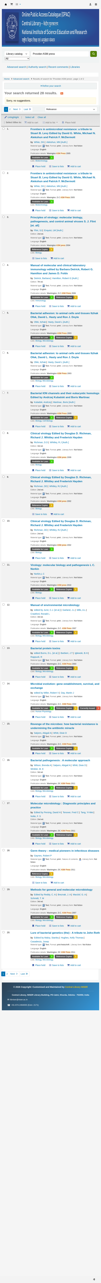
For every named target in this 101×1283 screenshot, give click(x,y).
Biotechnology (41, 161)
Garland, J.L (68, 610)
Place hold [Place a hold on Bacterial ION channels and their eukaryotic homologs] (38, 426)
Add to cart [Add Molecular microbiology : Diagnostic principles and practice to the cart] (74, 844)
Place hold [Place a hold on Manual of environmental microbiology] (38, 641)
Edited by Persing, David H (47, 812)
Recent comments (58, 67)
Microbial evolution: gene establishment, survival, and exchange (65, 685)
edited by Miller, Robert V (46, 693)
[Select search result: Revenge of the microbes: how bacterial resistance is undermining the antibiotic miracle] (3, 723)
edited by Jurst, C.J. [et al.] (47, 610)
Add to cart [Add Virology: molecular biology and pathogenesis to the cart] (74, 598)
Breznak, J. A (64, 894)
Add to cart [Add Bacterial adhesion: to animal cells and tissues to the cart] (74, 346)
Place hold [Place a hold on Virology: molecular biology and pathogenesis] (38, 598)
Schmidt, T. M (37, 898)
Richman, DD (40, 486)
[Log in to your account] (90, 4)
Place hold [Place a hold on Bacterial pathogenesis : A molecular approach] (38, 796)
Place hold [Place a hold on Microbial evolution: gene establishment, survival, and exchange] (38, 717)
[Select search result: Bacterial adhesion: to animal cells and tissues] (3, 313)
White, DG (39, 142)
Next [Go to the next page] (17, 109)
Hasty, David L (58, 322)
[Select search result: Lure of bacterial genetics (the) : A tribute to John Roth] (3, 932)
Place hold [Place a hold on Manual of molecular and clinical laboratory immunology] (38, 306)
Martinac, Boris (64, 402)
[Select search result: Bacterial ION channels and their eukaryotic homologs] (3, 393)
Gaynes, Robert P (43, 855)
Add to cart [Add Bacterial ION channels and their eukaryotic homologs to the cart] (74, 426)
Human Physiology (43, 711)
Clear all (42, 117)
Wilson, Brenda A (42, 765)
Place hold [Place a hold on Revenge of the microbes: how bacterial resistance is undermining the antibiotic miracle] (38, 753)
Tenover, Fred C (71, 812)
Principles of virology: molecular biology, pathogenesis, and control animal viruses (63, 221)
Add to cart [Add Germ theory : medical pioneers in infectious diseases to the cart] (57, 882)
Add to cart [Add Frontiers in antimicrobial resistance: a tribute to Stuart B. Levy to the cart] (74, 166)
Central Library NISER (6, 4)
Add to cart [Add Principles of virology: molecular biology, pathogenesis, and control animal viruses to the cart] (57, 258)
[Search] (93, 54)
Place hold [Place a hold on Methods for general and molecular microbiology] (38, 926)
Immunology (40, 301)
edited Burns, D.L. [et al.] (46, 653)
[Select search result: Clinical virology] (3, 433)
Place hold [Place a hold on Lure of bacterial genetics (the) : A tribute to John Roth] (38, 965)
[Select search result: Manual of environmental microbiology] (3, 604)
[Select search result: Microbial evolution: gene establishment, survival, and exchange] (3, 683)
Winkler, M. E (37, 769)
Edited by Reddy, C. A (45, 894)
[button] (11, 4)
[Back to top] (92, 1273)
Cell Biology (48, 421)
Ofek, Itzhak (40, 322)
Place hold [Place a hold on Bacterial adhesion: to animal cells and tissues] (38, 346)
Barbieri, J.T (67, 653)
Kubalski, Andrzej (42, 402)
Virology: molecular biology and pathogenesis (63, 567)
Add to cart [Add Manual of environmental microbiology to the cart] (74, 641)
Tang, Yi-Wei (87, 812)
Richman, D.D (41, 442)
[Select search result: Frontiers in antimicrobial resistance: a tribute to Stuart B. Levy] (3, 129)
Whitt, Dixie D (60, 733)
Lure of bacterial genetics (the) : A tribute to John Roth (65, 932)
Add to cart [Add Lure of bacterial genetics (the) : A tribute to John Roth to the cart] (74, 965)
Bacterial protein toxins (45, 648)
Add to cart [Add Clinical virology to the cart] (74, 470)
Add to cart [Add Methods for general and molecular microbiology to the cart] (74, 926)
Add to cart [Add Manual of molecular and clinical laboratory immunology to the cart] (74, 306)
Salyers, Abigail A (42, 733)
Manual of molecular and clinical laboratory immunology (62, 269)
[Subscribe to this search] (62, 93)
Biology (38, 253)
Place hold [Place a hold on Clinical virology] (38, 470)
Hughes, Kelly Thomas (72, 937)
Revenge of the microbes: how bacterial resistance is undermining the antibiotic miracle (64, 726)
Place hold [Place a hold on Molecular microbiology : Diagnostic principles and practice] (38, 844)
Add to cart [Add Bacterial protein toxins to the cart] (74, 677)
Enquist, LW (53, 230)
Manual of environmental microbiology (55, 605)
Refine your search (51, 86)
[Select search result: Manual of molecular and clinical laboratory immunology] (3, 265)
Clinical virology (61, 435)
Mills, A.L (81, 610)
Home (7, 79)
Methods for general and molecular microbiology (61, 889)
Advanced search (16, 67)
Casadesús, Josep (40, 941)
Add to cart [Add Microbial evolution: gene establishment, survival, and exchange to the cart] (74, 717)
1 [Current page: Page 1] (6, 109)
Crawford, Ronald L (40, 614)
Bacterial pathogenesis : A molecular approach (60, 760)
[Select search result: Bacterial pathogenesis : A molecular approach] (3, 760)
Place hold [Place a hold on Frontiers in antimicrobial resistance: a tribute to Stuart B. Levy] (38, 166)
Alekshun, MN (56, 142)
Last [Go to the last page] (27, 109)
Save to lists (56, 166)
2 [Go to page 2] (10, 109)
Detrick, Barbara (42, 278)
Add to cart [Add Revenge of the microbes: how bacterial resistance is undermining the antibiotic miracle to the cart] (74, 753)
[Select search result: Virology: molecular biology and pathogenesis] (3, 564)
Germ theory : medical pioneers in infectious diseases (65, 850)
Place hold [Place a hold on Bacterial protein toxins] (38, 677)
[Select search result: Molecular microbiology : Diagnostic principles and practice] (3, 803)
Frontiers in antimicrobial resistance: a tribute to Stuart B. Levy (63, 133)
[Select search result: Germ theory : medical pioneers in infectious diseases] (3, 850)
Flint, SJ (38, 230)
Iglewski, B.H (81, 653)
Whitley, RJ (58, 486)
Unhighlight (11, 117)
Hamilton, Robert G (65, 278)
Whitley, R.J (59, 442)
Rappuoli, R (36, 657)
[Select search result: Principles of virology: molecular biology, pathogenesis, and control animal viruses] (3, 217)
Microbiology (48, 341)
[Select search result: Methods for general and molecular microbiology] (3, 889)
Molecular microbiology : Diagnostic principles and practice (63, 805)
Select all (29, 117)
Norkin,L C (39, 574)
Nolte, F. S (36, 816)
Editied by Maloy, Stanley (46, 937)
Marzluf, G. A (79, 894)
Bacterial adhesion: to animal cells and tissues (64, 315)
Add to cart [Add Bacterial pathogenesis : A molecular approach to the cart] (74, 796)
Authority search (37, 67)
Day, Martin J (67, 693)
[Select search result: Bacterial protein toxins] (3, 648)
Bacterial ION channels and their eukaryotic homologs (65, 395)
